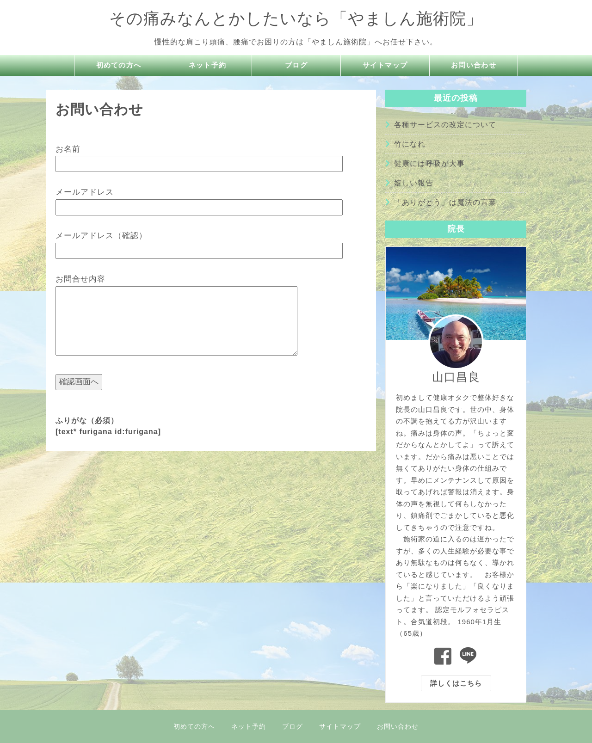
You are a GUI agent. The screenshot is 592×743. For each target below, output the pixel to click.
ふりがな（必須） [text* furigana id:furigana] (108, 426)
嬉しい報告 (413, 183)
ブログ (296, 65)
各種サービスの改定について (445, 125)
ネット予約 (207, 65)
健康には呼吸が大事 (429, 163)
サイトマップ (385, 65)
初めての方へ (119, 65)
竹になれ (410, 144)
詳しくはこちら (456, 683)
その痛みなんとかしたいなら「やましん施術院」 (296, 18)
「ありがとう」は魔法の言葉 (445, 202)
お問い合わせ (474, 65)
